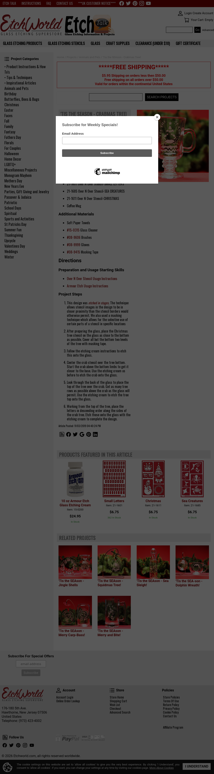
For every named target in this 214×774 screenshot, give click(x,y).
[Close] (157, 117)
